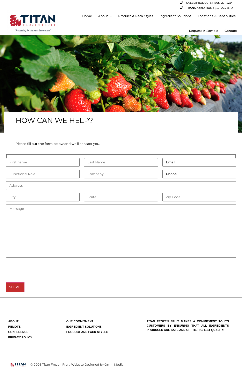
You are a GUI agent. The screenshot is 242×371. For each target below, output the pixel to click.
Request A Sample (203, 31)
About (105, 16)
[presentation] (37, 270)
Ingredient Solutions (176, 16)
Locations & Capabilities (217, 16)
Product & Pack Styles (135, 16)
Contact (231, 31)
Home (87, 16)
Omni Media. (114, 364)
